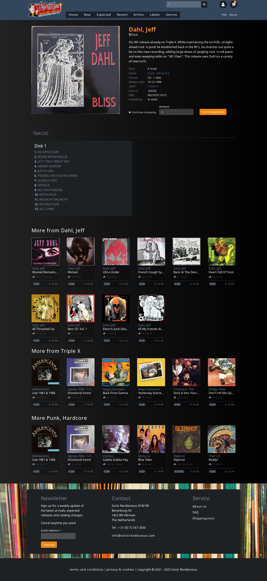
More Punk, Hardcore (59, 417)
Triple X (153, 86)
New (87, 15)
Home (73, 15)
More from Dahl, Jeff (58, 230)
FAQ (224, 14)
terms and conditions (87, 569)
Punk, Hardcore (158, 73)
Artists (139, 15)
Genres (171, 15)
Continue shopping (142, 112)
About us (200, 506)
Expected (104, 15)
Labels (155, 15)
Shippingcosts (204, 518)
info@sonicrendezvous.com (133, 536)
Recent (122, 15)
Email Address (51, 530)
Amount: (164, 106)
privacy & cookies (120, 569)
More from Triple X (55, 350)
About (233, 14)
